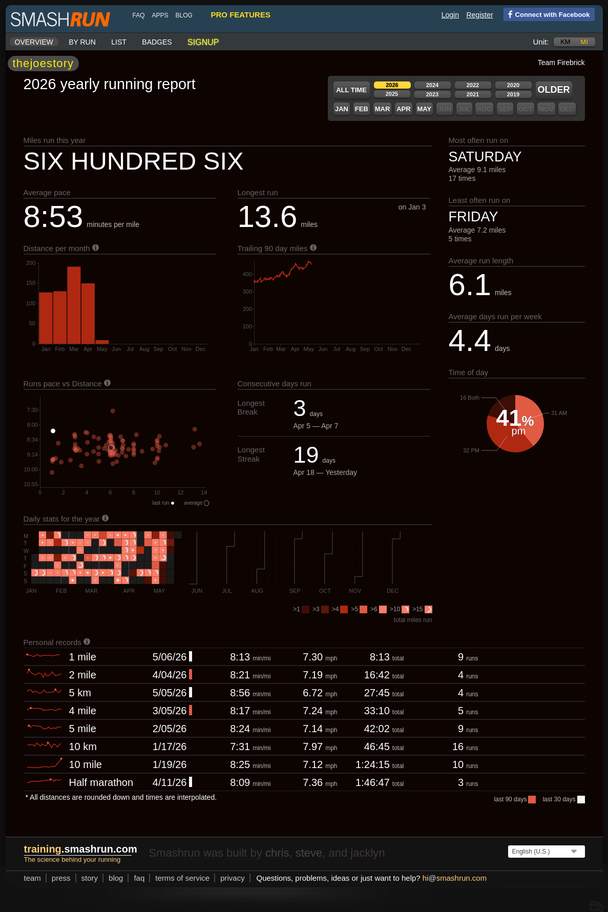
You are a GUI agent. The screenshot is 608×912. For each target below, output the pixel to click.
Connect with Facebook (542, 14)
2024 (428, 85)
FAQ (135, 15)
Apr (399, 109)
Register (475, 15)
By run (78, 42)
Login (446, 15)
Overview (30, 42)
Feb (357, 109)
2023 (428, 94)
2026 (388, 85)
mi (579, 42)
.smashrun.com (76, 849)
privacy (228, 878)
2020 (509, 85)
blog (180, 15)
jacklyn (363, 852)
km (561, 42)
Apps (156, 15)
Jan (337, 109)
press (57, 878)
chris (273, 852)
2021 (469, 94)
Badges (152, 42)
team (28, 878)
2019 (509, 94)
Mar (378, 109)
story (85, 878)
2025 (388, 94)
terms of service (178, 878)
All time (347, 90)
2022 (469, 85)
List (114, 42)
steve (305, 852)
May (420, 109)
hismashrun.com (450, 878)
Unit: (537, 41)
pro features (236, 14)
